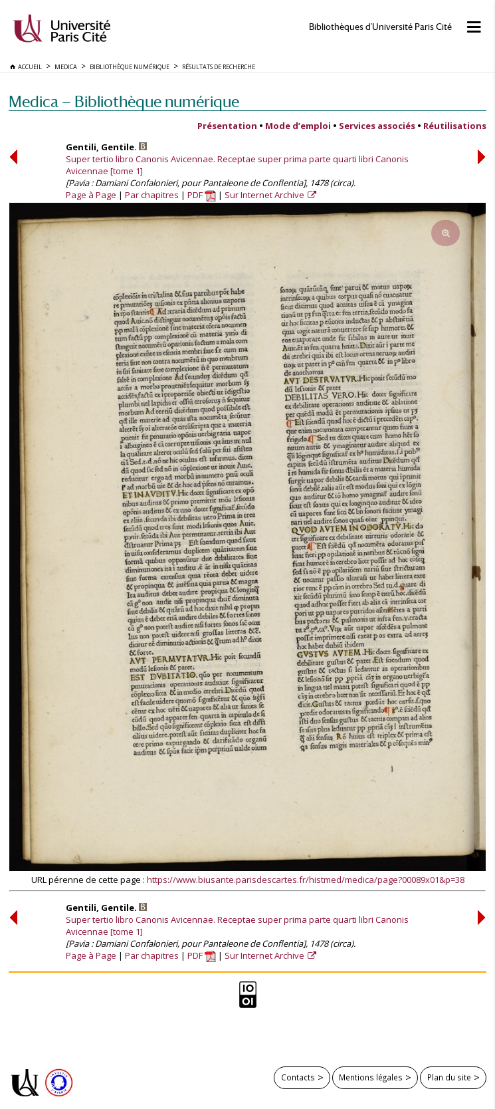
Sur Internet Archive (265, 195)
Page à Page (91, 195)
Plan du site (449, 1077)
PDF (201, 195)
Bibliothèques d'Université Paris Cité (380, 27)
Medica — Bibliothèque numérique (124, 101)
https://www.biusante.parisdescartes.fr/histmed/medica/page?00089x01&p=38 (305, 880)
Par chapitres (152, 195)
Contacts (298, 1077)
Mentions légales (371, 1077)
